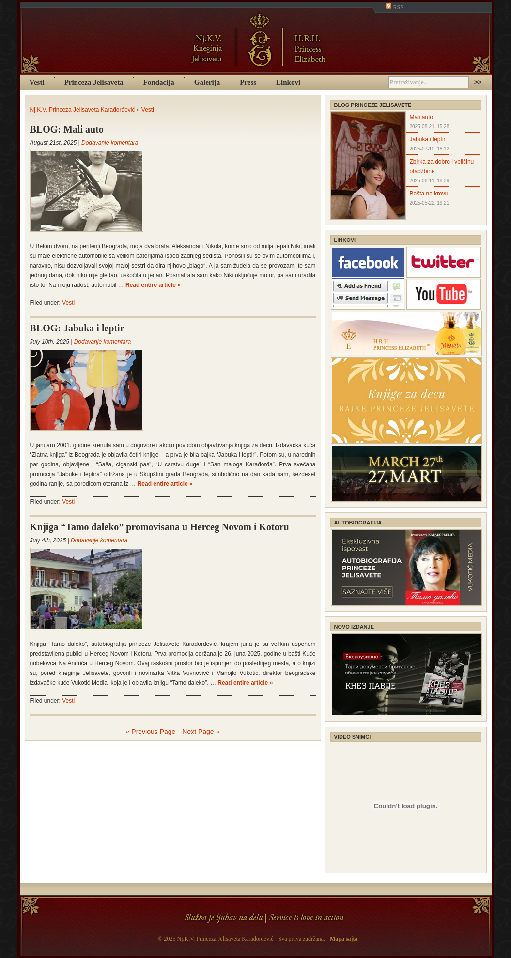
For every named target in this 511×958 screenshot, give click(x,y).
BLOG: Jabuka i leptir (77, 328)
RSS (394, 7)
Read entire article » (153, 285)
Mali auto (422, 117)
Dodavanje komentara (109, 142)
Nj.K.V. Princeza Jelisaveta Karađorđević (82, 109)
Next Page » (200, 731)
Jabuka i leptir (428, 139)
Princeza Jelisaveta (94, 82)
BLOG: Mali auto (67, 129)
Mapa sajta (344, 938)
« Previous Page (151, 731)
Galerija (207, 82)
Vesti (37, 82)
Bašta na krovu (429, 193)
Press (248, 82)
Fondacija (158, 82)
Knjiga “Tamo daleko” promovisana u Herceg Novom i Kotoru (159, 527)
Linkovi (288, 82)
